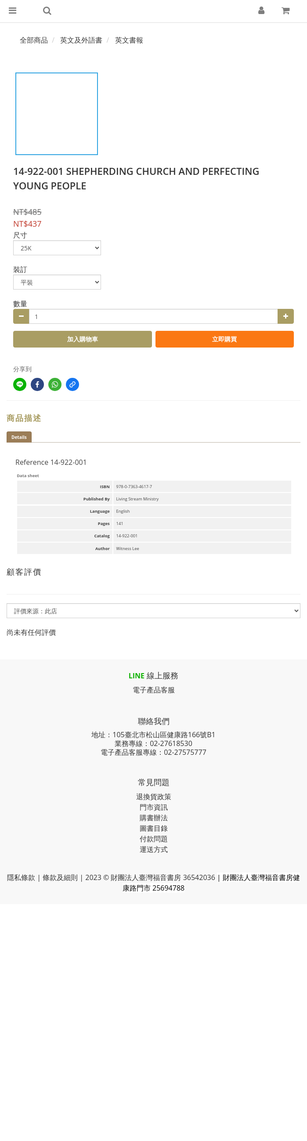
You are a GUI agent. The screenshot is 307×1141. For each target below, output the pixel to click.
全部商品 (34, 40)
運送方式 (154, 849)
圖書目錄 (154, 828)
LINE (136, 676)
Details (19, 437)
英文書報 (129, 40)
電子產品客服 (154, 690)
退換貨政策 (153, 796)
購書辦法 (154, 817)
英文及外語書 (81, 40)
